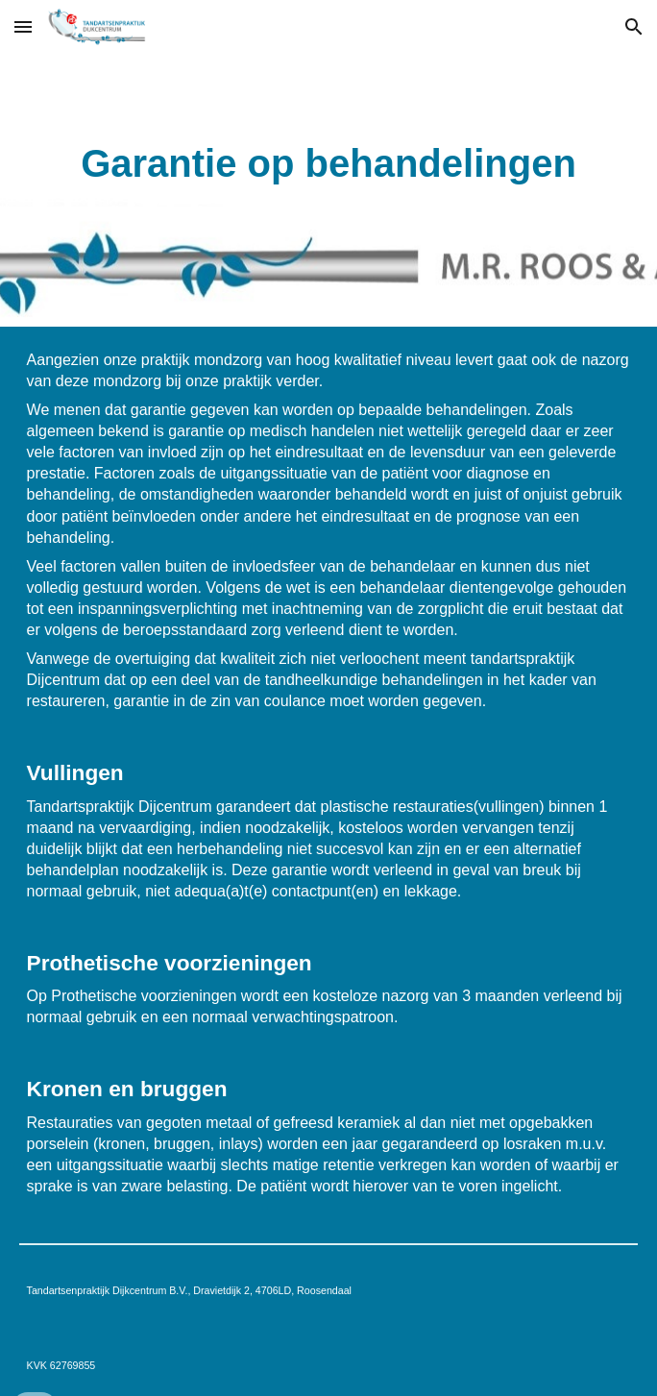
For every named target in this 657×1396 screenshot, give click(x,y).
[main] (329, 163)
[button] (23, 26)
